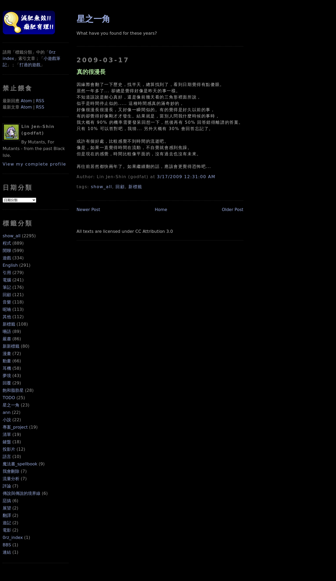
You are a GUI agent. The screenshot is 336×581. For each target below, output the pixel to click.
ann (6, 412)
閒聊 (7, 250)
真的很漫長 (91, 71)
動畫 (7, 360)
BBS (7, 544)
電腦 (7, 279)
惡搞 (7, 500)
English (10, 265)
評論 (7, 486)
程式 (7, 243)
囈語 (7, 331)
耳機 (7, 368)
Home (161, 209)
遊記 (7, 522)
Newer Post (88, 209)
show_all (11, 235)
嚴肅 (7, 338)
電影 (7, 530)
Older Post (232, 209)
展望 (7, 508)
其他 (7, 316)
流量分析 (11, 478)
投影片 (9, 449)
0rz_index (13, 537)
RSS (40, 100)
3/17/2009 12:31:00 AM (186, 176)
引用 (7, 272)
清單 (7, 434)
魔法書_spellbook (20, 463)
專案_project (15, 427)
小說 (7, 419)
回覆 (7, 383)
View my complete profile (34, 164)
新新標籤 (11, 346)
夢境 (7, 375)
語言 (7, 456)
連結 (7, 552)
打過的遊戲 (29, 64)
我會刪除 (11, 471)
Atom (26, 100)
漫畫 (7, 353)
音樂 (7, 302)
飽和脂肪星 (13, 390)
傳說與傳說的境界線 (21, 493)
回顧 (7, 294)
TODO (9, 397)
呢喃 (7, 309)
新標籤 (9, 324)
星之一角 (11, 405)
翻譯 (7, 515)
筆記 (7, 287)
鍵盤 (7, 441)
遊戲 (7, 257)
